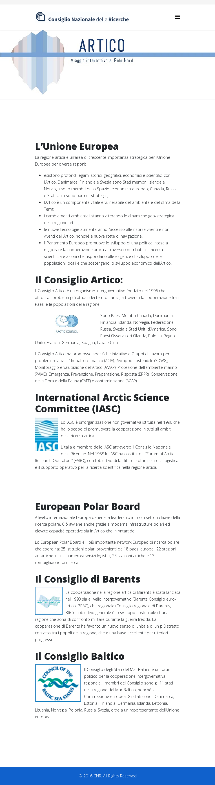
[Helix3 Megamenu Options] (177, 17)
